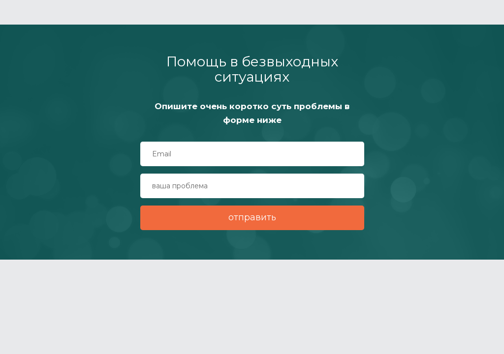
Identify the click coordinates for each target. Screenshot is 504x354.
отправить (252, 217)
